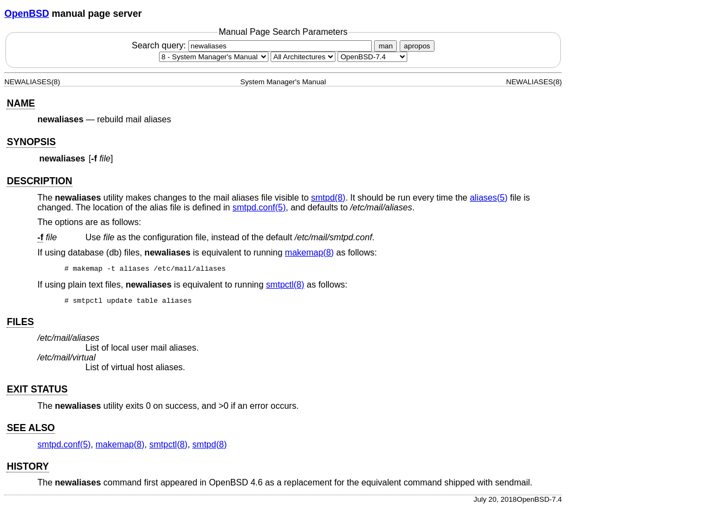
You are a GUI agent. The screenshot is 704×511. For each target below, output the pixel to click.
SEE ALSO (30, 431)
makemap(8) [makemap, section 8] (309, 252)
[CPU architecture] (303, 57)
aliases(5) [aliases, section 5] (488, 197)
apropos (417, 46)
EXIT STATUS (37, 392)
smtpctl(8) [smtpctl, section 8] (285, 286)
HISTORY (27, 469)
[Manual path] (372, 57)
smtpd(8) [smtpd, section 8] (328, 197)
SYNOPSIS (31, 141)
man (385, 46)
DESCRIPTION (39, 181)
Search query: (253, 45)
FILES (20, 325)
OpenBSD (26, 13)
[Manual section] (213, 57)
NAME (21, 103)
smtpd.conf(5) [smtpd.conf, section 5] (259, 207)
